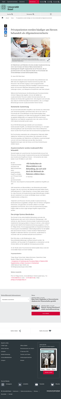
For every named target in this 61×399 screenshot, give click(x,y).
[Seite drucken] (45, 331)
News (12, 18)
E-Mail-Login (4, 345)
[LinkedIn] (23, 384)
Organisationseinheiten (12, 1)
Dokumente (22, 1)
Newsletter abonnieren (8, 299)
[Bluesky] (55, 384)
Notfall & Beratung (5, 354)
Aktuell (7, 18)
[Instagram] (6, 384)
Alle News (46, 313)
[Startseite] (2, 18)
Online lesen (48, 372)
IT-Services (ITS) (24, 351)
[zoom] (30, 47)
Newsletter (3, 394)
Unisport (3, 360)
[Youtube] (39, 384)
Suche (48, 2)
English (3, 1)
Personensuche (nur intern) (27, 348)
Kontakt (10, 394)
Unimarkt (3, 351)
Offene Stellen (23, 345)
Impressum (15, 391)
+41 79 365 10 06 (30, 278)
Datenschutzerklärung (26, 391)
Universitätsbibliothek (6, 357)
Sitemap (36, 391)
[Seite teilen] (15, 331)
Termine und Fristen (25, 354)
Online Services (5, 348)
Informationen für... (33, 1)
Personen (55, 2)
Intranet (22, 360)
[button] (5, 26)
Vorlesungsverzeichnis (26, 357)
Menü (51, 14)
